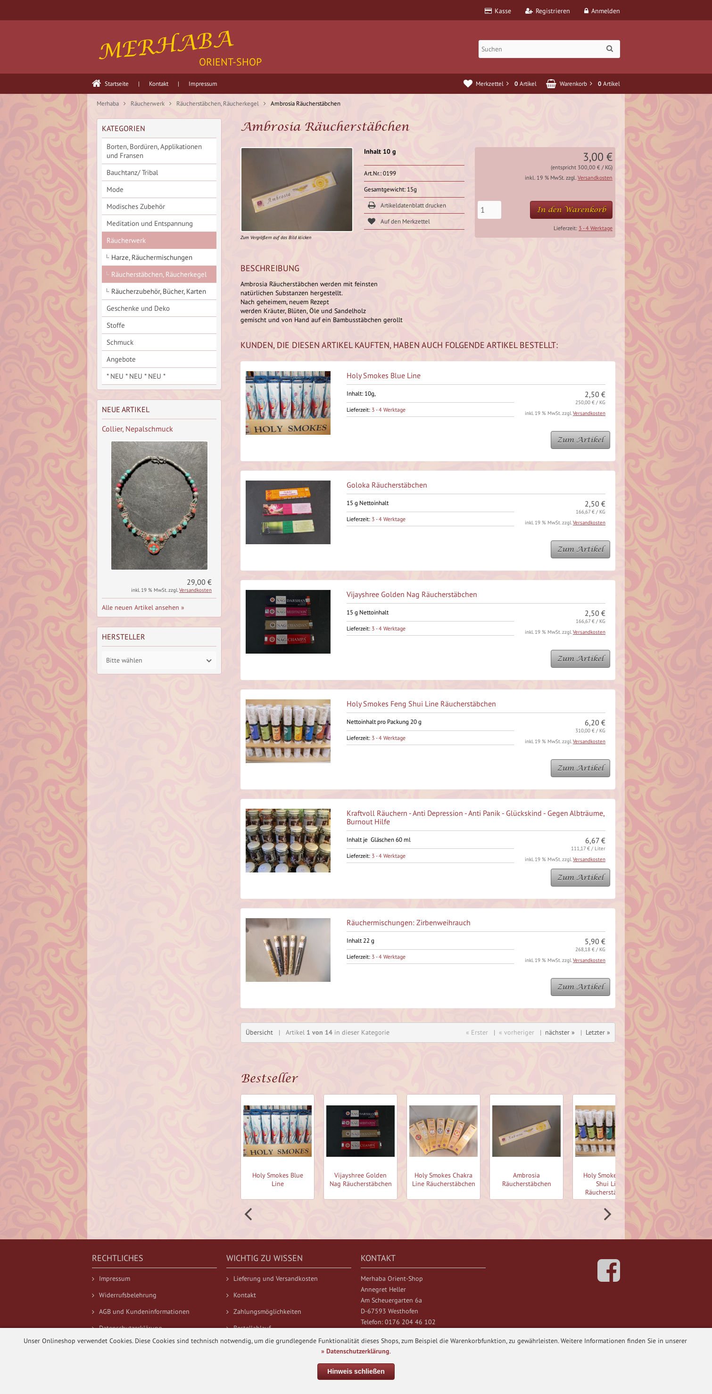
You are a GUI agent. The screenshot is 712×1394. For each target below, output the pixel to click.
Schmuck (120, 342)
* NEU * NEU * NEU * (136, 376)
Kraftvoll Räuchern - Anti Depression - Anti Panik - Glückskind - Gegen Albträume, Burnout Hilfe (475, 817)
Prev (249, 1214)
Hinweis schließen (355, 1371)
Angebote (121, 359)
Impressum (203, 84)
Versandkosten (595, 177)
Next (606, 1214)
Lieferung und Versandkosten (272, 1278)
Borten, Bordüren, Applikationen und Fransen (154, 151)
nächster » (560, 1032)
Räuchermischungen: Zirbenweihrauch (409, 922)
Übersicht (259, 1032)
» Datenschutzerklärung (355, 1351)
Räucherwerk (126, 240)
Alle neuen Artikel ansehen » (143, 607)
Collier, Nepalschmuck (137, 428)
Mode (115, 189)
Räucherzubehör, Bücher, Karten (158, 291)
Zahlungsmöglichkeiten (263, 1311)
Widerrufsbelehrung (124, 1295)
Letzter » (598, 1032)
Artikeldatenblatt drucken (413, 205)
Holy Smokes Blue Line (384, 375)
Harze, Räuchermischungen (151, 257)
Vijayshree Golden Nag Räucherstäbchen (412, 594)
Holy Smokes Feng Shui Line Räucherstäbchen (421, 703)
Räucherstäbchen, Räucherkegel (159, 274)
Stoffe (116, 325)
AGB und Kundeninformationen (141, 1311)
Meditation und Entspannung (150, 223)
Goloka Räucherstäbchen (387, 485)
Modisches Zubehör (136, 206)
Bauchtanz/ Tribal (132, 172)
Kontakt (158, 84)
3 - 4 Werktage (596, 228)
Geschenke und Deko (138, 308)
